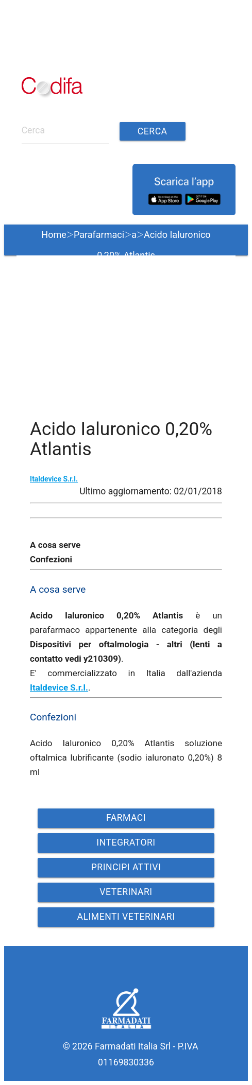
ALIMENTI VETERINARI (126, 916)
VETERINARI (125, 892)
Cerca (152, 131)
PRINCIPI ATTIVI (126, 867)
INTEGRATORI (125, 842)
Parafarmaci (99, 234)
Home (53, 234)
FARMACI (126, 818)
